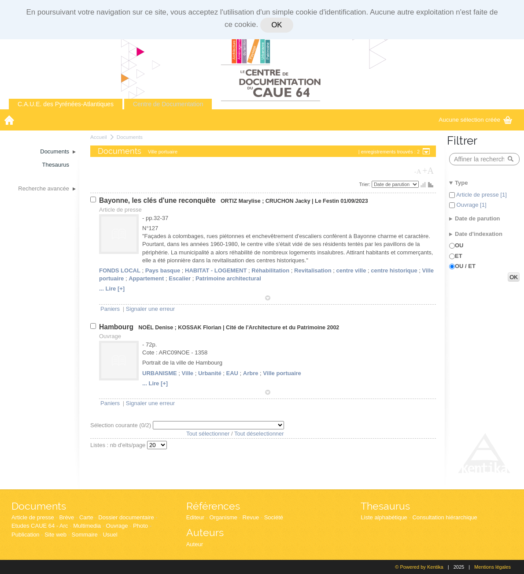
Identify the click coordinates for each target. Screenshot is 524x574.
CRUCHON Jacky (288, 201)
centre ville (351, 270)
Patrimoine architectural (228, 278)
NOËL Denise (155, 327)
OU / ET (465, 266)
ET (458, 256)
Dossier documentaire (126, 517)
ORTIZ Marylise (241, 201)
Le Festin (327, 201)
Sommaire (85, 534)
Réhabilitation (270, 270)
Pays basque (163, 270)
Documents (130, 137)
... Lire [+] (112, 288)
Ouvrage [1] (471, 204)
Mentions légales (492, 567)
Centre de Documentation (168, 104)
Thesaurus (385, 506)
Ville (188, 373)
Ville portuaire (282, 373)
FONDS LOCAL (119, 270)
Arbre (250, 373)
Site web (55, 534)
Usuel (110, 534)
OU (459, 245)
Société (273, 517)
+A (428, 170)
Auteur (194, 544)
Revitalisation (313, 270)
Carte (86, 517)
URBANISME (159, 373)
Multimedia (87, 525)
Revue (251, 517)
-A (417, 171)
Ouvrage (117, 525)
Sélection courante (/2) (121, 425)
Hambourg (117, 327)
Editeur (195, 517)
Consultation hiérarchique (444, 517)
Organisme (223, 517)
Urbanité (209, 373)
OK (276, 25)
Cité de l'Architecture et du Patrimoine (275, 327)
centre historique (394, 270)
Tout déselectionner (259, 433)
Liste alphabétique (384, 517)
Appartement (146, 278)
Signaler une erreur (150, 309)
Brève (66, 517)
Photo (140, 525)
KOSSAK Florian (199, 327)
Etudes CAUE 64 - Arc (39, 525)
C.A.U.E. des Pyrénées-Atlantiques (66, 104)
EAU (232, 373)
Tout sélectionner (207, 433)
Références (213, 506)
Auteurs (205, 532)
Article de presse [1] (481, 194)
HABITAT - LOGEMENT (216, 270)
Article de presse (32, 517)
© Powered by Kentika (419, 567)
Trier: (365, 184)
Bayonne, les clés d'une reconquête (158, 200)
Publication (25, 534)
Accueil (98, 137)
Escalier (180, 278)
